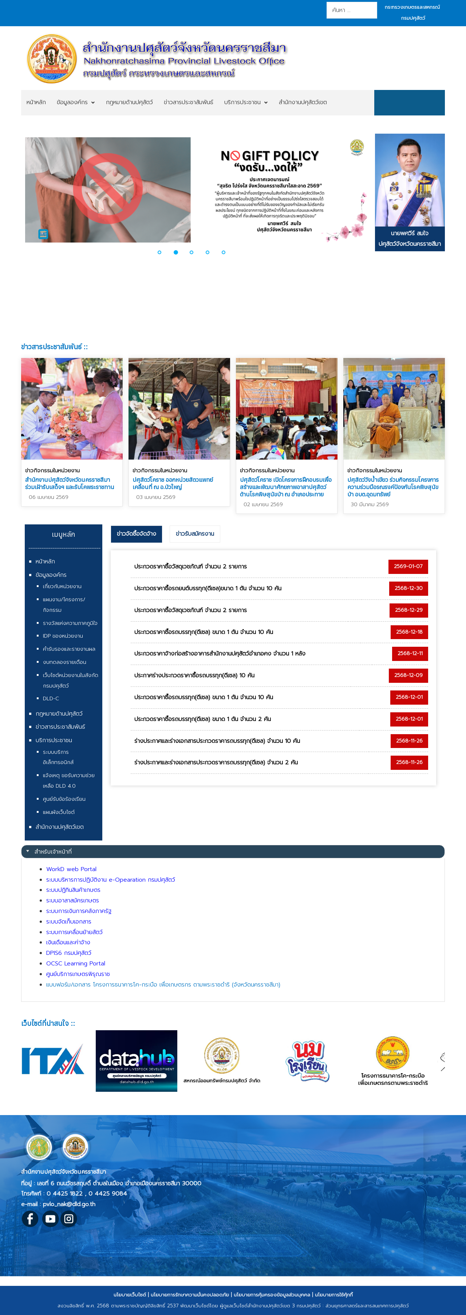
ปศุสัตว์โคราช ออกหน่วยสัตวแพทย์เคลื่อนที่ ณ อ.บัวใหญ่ (173, 483)
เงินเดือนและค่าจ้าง (68, 942)
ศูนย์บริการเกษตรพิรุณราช (78, 974)
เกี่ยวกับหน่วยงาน (62, 586)
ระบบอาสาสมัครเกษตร (72, 900)
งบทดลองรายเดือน (64, 662)
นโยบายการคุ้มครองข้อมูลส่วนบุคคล (272, 1295)
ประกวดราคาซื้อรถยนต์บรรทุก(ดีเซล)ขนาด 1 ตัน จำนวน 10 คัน (207, 588)
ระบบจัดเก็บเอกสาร (68, 921)
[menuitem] (36, 102)
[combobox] (352, 10)
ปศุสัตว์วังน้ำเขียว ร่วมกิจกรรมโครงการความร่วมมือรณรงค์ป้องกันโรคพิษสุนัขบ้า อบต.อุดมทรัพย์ (393, 487)
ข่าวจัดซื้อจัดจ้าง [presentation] (136, 533)
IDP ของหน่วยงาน (63, 636)
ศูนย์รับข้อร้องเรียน (64, 799)
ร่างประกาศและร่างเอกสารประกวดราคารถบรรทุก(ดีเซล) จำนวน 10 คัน (217, 741)
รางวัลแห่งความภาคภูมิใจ (70, 623)
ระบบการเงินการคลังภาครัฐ (78, 911)
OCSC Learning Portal (75, 963)
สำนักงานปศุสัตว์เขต (60, 827)
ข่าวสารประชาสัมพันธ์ (60, 727)
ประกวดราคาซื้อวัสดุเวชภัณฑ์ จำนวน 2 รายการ (190, 566)
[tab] (136, 534)
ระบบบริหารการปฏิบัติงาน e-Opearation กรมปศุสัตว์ (110, 879)
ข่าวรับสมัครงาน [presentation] (195, 533)
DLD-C (51, 698)
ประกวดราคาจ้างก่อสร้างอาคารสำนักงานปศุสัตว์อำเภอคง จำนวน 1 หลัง (219, 653)
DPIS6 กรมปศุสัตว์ (68, 953)
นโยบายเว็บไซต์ (130, 1295)
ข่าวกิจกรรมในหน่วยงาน (52, 470)
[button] (164, 252)
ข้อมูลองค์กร (51, 575)
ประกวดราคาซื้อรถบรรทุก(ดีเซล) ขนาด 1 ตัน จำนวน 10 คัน (203, 632)
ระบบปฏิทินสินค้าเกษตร (73, 890)
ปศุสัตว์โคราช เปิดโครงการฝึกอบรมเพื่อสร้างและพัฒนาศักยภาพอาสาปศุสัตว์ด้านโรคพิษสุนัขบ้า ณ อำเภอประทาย (286, 487)
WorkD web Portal (71, 869)
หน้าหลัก (45, 561)
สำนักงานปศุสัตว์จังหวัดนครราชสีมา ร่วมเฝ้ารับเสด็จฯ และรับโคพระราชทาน (69, 483)
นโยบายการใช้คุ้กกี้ (334, 1295)
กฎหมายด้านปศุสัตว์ (59, 713)
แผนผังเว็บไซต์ (59, 812)
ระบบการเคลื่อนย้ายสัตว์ (74, 932)
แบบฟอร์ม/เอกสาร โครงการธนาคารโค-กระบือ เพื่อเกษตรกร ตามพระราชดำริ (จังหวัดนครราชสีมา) (163, 984)
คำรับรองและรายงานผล (69, 649)
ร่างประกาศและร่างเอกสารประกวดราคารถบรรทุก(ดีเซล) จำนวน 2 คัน (216, 762)
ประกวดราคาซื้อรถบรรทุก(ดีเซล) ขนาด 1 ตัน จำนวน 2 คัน (202, 719)
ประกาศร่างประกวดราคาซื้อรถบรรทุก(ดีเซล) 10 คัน (194, 675)
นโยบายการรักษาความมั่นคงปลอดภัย (190, 1295)
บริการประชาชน (54, 740)
